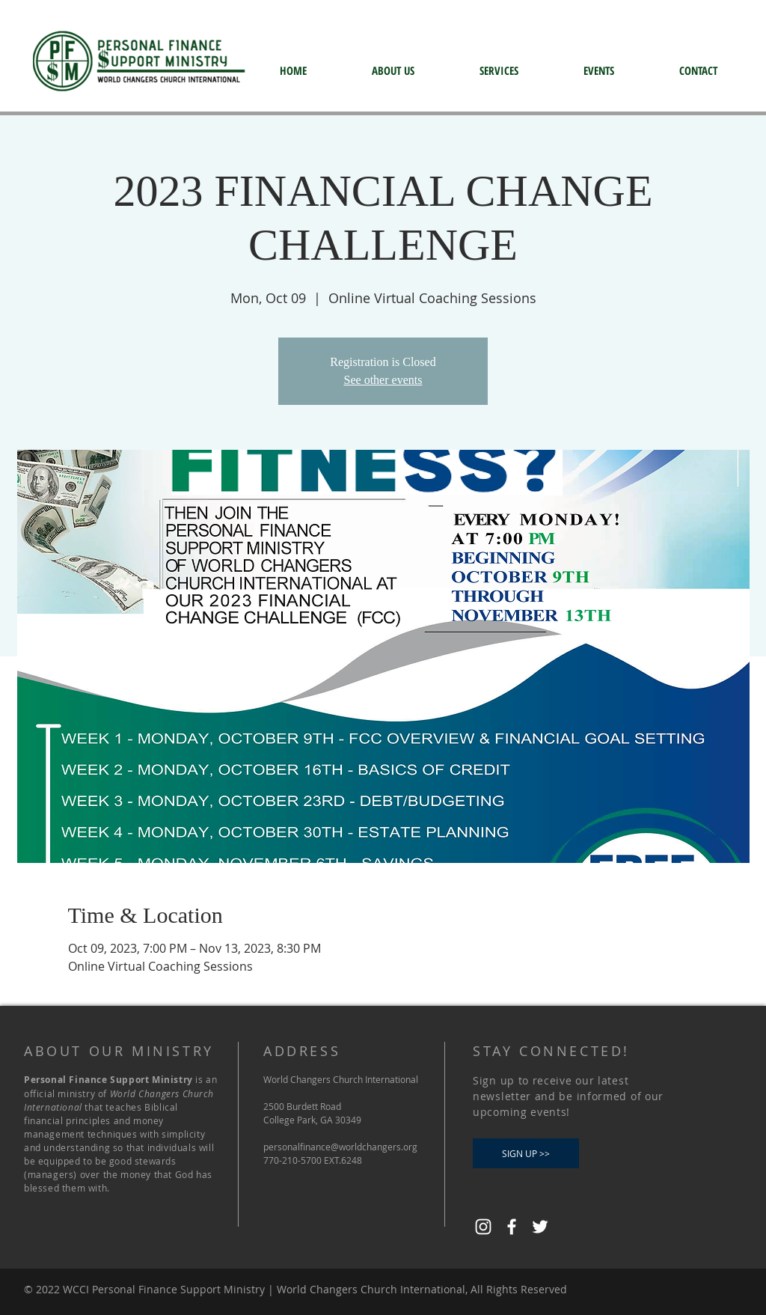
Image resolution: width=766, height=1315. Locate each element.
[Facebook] (511, 1226)
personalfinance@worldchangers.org (340, 1147)
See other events (383, 379)
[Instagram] (483, 1226)
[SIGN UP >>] (526, 1153)
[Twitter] (540, 1226)
